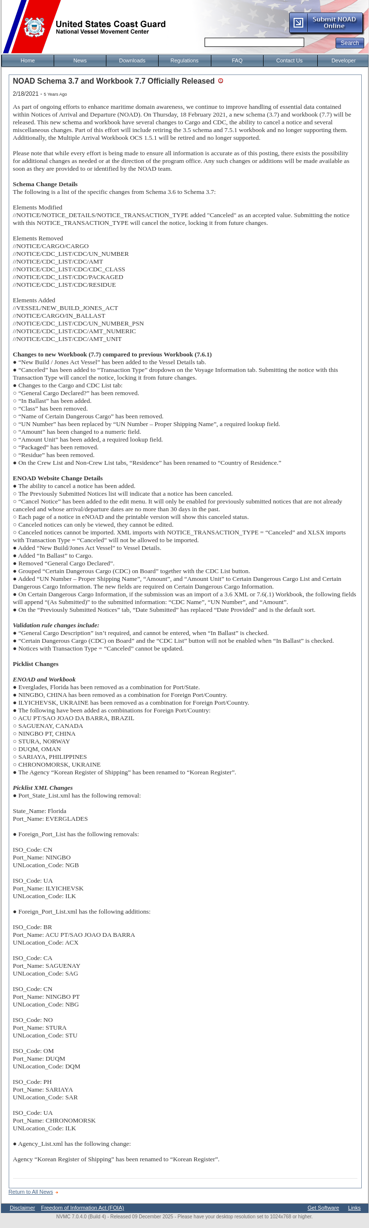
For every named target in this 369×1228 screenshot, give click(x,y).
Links (354, 1208)
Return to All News (31, 1192)
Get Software (323, 1208)
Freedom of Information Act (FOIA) (82, 1208)
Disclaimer (22, 1208)
